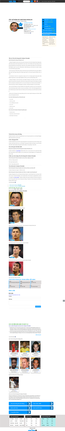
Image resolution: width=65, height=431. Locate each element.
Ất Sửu (49, 23)
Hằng (47, 408)
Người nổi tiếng (11, 18)
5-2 (32, 22)
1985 (51, 16)
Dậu (26, 406)
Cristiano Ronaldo (23, 18)
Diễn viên (45, 1)
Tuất (31, 406)
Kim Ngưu (12, 404)
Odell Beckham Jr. (14, 355)
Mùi (31, 404)
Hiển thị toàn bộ (38, 320)
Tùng (47, 404)
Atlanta (36, 357)
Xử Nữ (16, 406)
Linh (52, 404)
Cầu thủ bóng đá (17, 18)
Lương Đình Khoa (45, 42)
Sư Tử (11, 406)
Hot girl (42, 1)
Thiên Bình (21, 406)
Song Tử (16, 404)
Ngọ (26, 404)
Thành (43, 404)
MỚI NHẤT (53, 1)
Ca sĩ (39, 1)
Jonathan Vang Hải (45, 35)
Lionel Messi (18, 137)
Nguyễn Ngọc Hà (45, 33)
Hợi (36, 406)
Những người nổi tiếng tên (15, 171)
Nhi (42, 408)
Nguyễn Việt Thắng (52, 33)
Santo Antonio (50, 18)
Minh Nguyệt (44, 36)
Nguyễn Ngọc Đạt (52, 40)
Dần (36, 408)
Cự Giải (21, 404)
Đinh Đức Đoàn (51, 36)
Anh (52, 408)
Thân (36, 404)
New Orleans (25, 357)
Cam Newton (36, 355)
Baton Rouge (14, 357)
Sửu (31, 408)
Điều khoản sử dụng (32, 420)
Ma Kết (21, 408)
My (42, 406)
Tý (26, 408)
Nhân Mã (16, 408)
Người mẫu (49, 1)
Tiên (47, 406)
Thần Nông (12, 408)
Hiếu (52, 406)
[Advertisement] (31, 9)
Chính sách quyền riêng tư (32, 425)
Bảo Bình (52, 25)
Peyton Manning (25, 355)
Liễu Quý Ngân (51, 39)
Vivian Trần (51, 35)
